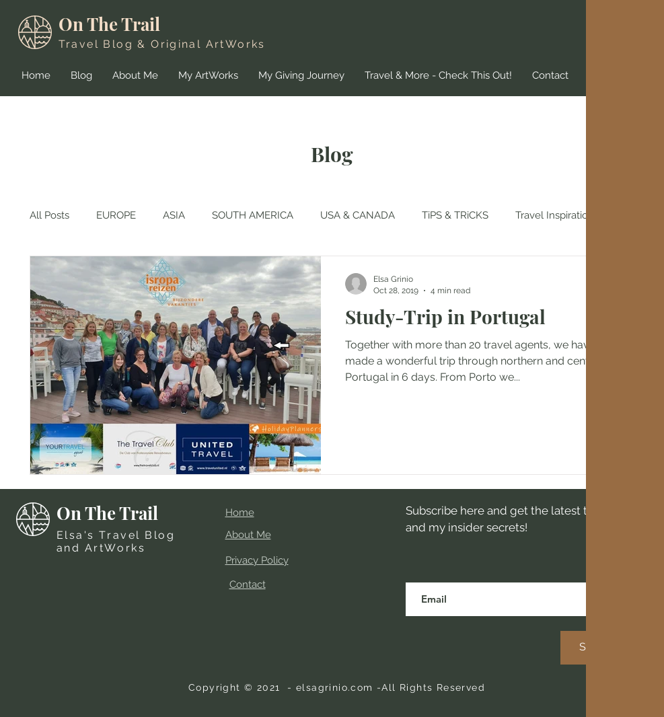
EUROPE (116, 215)
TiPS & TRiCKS (455, 215)
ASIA (174, 215)
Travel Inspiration (554, 215)
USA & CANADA (357, 215)
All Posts (49, 215)
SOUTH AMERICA (252, 215)
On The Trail (109, 24)
